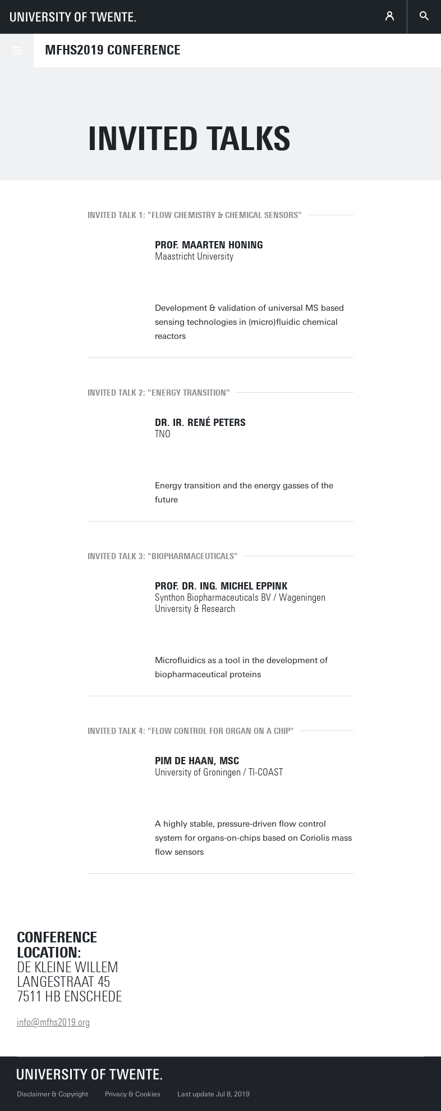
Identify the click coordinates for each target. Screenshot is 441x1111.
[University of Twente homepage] (73, 17)
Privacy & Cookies (132, 1094)
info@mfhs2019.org (53, 1022)
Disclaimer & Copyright (52, 1094)
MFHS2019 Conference (113, 50)
